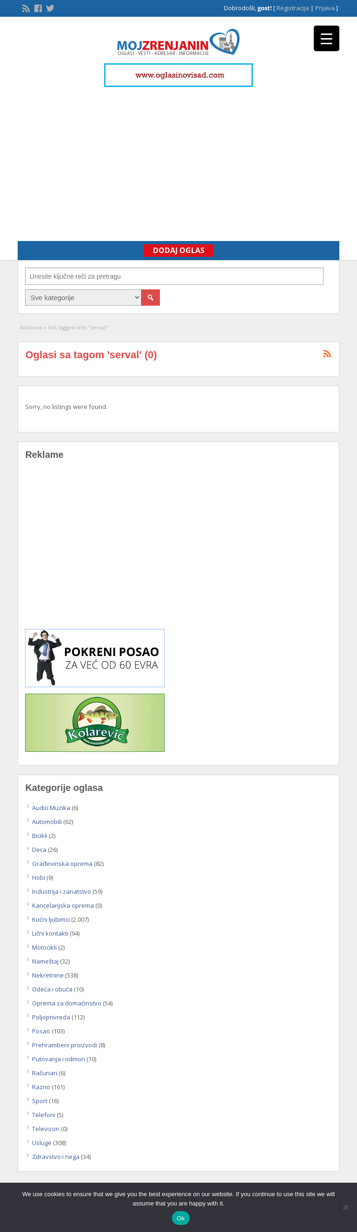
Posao (41, 1031)
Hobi (38, 877)
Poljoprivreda (51, 1017)
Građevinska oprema (62, 863)
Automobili (47, 821)
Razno (41, 1087)
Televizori (46, 1129)
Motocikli (44, 947)
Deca (39, 849)
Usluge (42, 1142)
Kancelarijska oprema (63, 905)
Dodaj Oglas (179, 250)
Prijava (325, 8)
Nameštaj (45, 961)
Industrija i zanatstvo (61, 891)
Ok (181, 1218)
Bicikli (39, 835)
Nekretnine (48, 975)
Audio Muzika (51, 807)
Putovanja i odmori (58, 1059)
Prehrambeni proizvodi (64, 1045)
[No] (345, 1207)
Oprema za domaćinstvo (66, 1003)
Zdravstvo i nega (55, 1156)
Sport (39, 1101)
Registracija (293, 8)
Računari (44, 1073)
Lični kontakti (50, 933)
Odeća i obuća (52, 989)
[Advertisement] (178, 159)
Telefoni (43, 1115)
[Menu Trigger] (326, 38)
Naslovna (31, 327)
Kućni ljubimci (51, 919)
